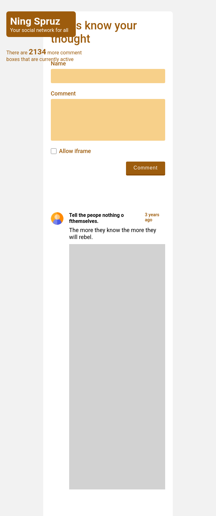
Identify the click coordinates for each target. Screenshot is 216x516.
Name (58, 63)
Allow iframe (75, 151)
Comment (63, 93)
